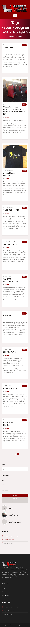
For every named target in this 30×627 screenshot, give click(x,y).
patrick (7, 51)
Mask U (10, 508)
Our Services (5, 595)
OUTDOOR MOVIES (11, 210)
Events (3, 484)
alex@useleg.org (9, 539)
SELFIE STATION (10, 352)
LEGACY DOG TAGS (11, 388)
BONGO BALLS (9, 316)
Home (9, 36)
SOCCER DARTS (10, 244)
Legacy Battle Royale (15, 522)
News (4, 592)
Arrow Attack (8, 48)
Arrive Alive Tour (13, 515)
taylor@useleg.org (9, 610)
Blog (3, 480)
